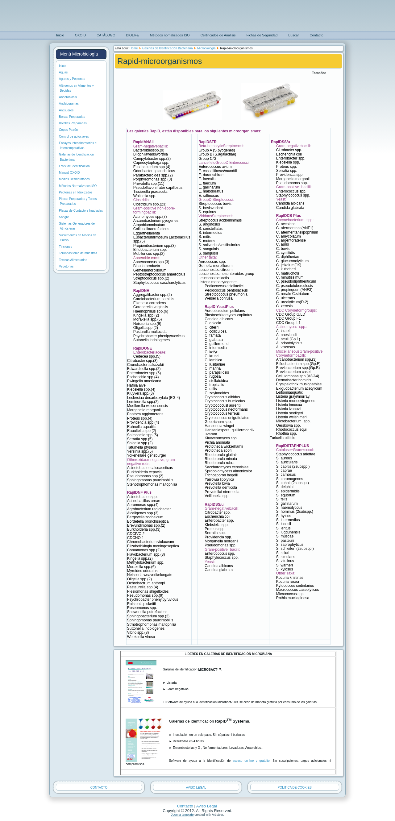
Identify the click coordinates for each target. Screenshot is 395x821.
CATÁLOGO (106, 35)
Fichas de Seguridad (261, 35)
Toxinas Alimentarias (73, 260)
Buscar (293, 35)
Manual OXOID (69, 172)
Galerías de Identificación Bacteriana (167, 48)
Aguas (63, 72)
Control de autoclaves (74, 136)
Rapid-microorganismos (159, 61)
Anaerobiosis (68, 97)
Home (134, 48)
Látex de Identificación (74, 166)
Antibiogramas (69, 103)
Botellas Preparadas (73, 123)
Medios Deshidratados (74, 179)
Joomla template (182, 814)
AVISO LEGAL (196, 787)
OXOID (80, 35)
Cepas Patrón (68, 129)
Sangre (64, 217)
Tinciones (65, 246)
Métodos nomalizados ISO (170, 35)
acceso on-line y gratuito (251, 760)
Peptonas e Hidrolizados (75, 192)
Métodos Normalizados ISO (78, 186)
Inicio (60, 35)
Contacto (316, 35)
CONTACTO (98, 787)
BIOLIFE (132, 35)
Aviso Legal (207, 806)
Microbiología (206, 48)
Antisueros (66, 110)
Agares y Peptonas (72, 79)
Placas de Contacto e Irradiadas (81, 210)
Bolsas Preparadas (72, 116)
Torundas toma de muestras (78, 253)
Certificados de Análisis (218, 35)
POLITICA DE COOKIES (295, 787)
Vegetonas (66, 266)
